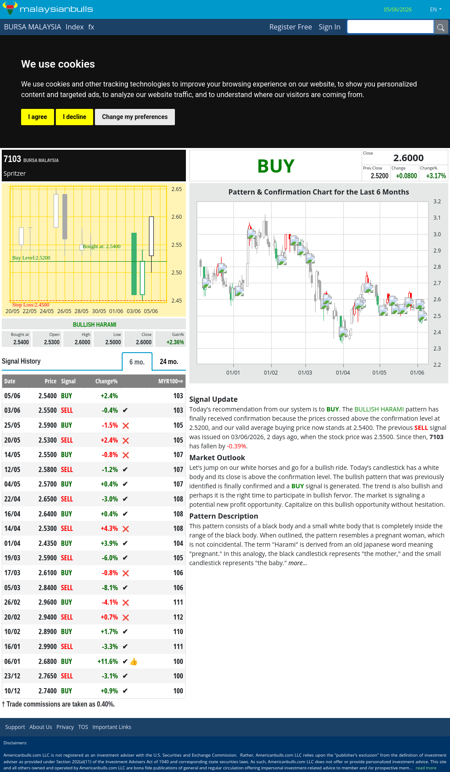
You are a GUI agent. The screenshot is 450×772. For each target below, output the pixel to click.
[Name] (440, 27)
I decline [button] (74, 116)
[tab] (137, 361)
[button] (439, 9)
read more (426, 768)
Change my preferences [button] (134, 116)
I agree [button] (37, 116)
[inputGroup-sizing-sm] (390, 26)
